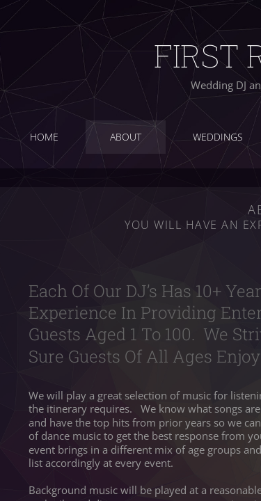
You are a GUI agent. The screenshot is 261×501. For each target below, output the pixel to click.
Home (44, 136)
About (125, 136)
